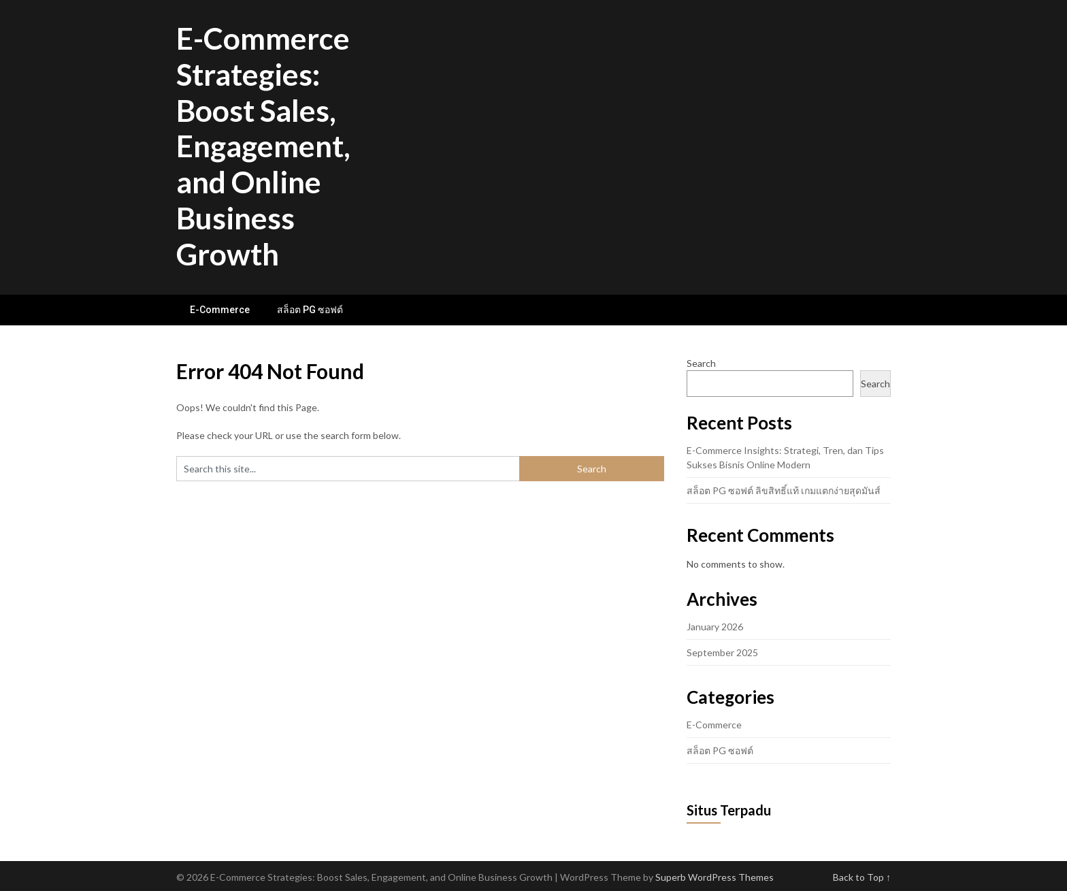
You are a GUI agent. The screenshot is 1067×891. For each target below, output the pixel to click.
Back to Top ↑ (862, 877)
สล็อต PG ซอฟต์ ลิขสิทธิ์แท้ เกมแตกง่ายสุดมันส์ (784, 490)
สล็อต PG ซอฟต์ (310, 309)
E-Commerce (220, 309)
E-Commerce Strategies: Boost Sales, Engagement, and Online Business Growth (263, 146)
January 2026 (715, 626)
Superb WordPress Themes (714, 877)
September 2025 (722, 652)
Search (701, 363)
